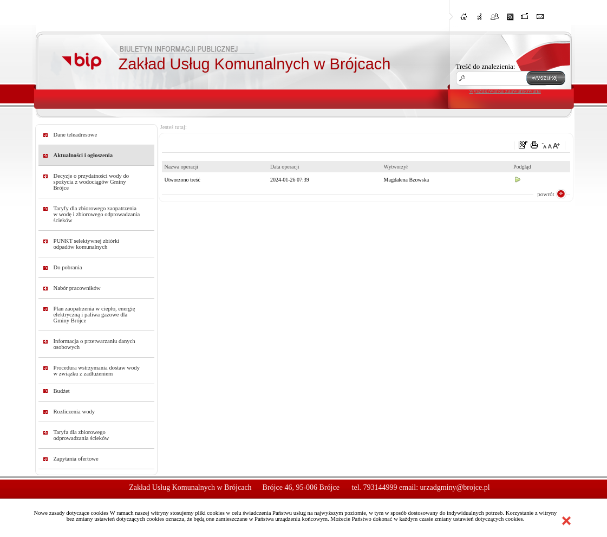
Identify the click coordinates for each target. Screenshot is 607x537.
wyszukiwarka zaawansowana (505, 90)
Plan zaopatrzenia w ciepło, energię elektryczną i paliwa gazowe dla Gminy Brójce (94, 315)
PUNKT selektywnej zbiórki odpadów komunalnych (87, 244)
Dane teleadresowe (75, 135)
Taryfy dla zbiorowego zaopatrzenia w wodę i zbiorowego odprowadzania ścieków (97, 214)
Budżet (62, 391)
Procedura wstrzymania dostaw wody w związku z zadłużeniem (97, 371)
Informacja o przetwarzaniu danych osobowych (94, 344)
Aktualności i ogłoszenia (83, 155)
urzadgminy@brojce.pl (455, 487)
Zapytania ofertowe (76, 459)
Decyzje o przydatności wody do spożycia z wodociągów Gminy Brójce (91, 182)
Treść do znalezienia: (485, 66)
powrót (545, 194)
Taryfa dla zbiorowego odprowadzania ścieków (81, 435)
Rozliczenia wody (74, 412)
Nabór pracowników (77, 288)
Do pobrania (68, 267)
